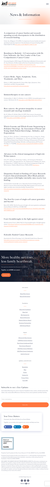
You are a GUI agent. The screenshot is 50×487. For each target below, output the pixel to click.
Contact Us (25, 375)
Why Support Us (25, 315)
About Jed (25, 312)
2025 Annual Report (25, 325)
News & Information (25, 296)
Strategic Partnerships (25, 323)
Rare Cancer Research (25, 346)
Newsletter (25, 367)
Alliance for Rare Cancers (25, 338)
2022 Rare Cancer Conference (25, 351)
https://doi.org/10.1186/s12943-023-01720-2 (30, 100)
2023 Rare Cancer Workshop (25, 348)
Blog (25, 369)
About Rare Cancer (25, 294)
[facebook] (22, 480)
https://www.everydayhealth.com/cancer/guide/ (16, 86)
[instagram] (25, 480)
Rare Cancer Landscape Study (25, 343)
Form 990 (25, 380)
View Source (36, 165)
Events (25, 372)
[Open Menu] (47, 4)
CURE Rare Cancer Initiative (25, 340)
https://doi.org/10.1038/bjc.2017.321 (16, 118)
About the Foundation (25, 309)
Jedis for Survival (25, 354)
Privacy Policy (25, 378)
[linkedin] (28, 480)
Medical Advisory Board (25, 320)
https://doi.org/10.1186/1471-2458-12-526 (26, 44)
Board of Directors (25, 317)
